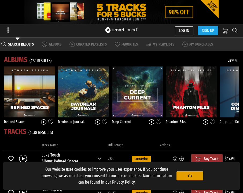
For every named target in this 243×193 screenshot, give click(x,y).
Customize (141, 159)
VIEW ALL (233, 61)
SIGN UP (208, 30)
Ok (190, 175)
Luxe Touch (51, 155)
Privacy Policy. (123, 182)
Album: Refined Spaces (60, 161)
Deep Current (121, 122)
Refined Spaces (14, 122)
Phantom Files (176, 122)
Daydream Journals (71, 122)
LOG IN (184, 30)
